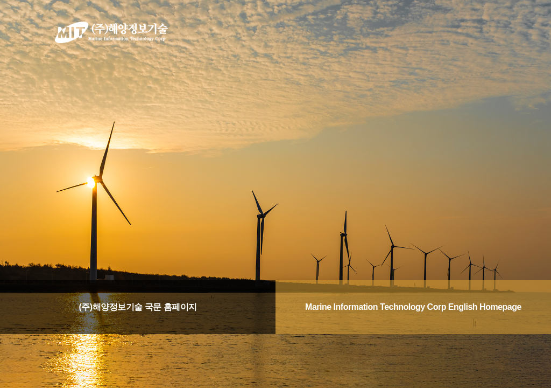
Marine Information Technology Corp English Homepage (413, 306)
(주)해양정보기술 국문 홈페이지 (137, 306)
